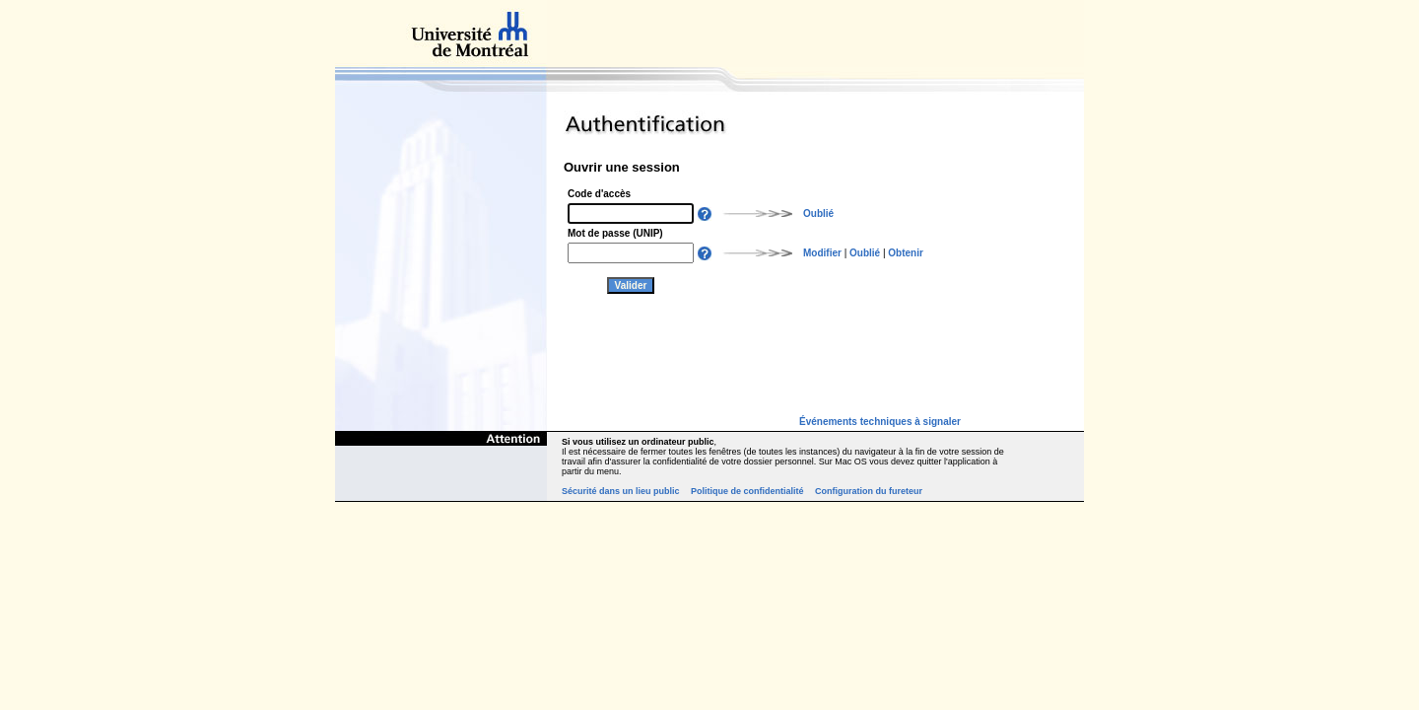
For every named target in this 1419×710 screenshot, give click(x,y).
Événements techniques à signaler (880, 421)
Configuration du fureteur (868, 491)
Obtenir (905, 253)
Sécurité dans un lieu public (621, 491)
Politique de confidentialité (747, 491)
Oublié (818, 213)
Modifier (822, 253)
